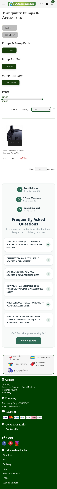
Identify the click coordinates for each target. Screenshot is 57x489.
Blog (5, 459)
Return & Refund (11, 473)
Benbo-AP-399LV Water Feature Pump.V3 (13, 151)
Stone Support (10, 482)
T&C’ (5, 468)
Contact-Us (12, 429)
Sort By (25, 109)
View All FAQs (28, 340)
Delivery (7, 464)
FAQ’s (6, 477)
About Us (7, 454)
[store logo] (21, 3)
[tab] (28, 51)
